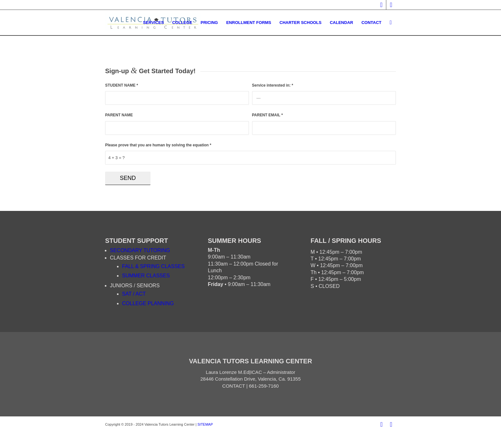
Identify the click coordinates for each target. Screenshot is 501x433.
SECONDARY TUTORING (140, 250)
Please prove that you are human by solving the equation (158, 145)
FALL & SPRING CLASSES (153, 266)
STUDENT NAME (121, 85)
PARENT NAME (119, 115)
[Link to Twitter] (391, 5)
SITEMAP (205, 424)
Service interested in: (272, 85)
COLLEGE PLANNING (148, 303)
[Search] (391, 22)
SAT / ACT (134, 294)
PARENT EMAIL (267, 115)
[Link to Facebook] (381, 5)
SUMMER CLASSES (146, 275)
